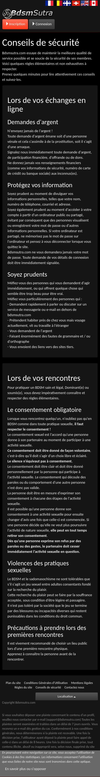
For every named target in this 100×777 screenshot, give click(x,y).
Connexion (41, 24)
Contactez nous (74, 687)
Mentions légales (82, 683)
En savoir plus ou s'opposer (25, 769)
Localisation (67, 696)
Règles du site (23, 687)
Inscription (15, 24)
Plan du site (13, 683)
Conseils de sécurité (48, 687)
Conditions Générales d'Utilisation (45, 683)
